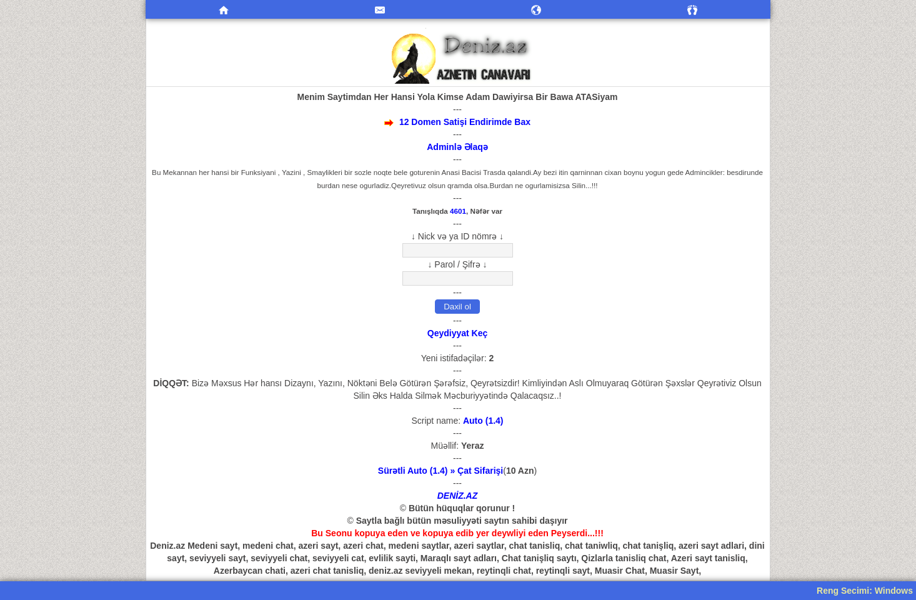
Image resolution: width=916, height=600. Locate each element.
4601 (458, 211)
